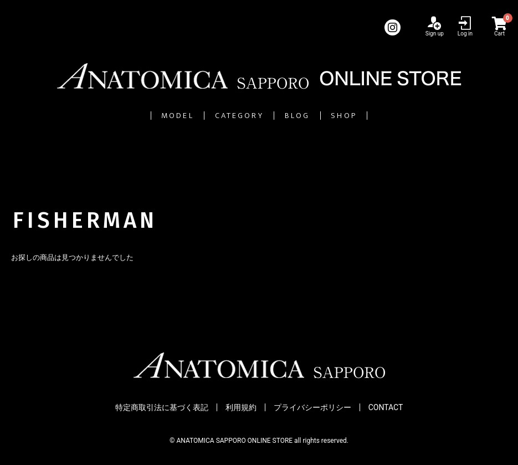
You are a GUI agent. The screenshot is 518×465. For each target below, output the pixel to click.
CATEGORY (223, 115)
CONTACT (385, 407)
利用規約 (241, 407)
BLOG (323, 115)
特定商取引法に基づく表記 (161, 407)
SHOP (406, 115)
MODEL (117, 115)
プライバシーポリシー (312, 407)
